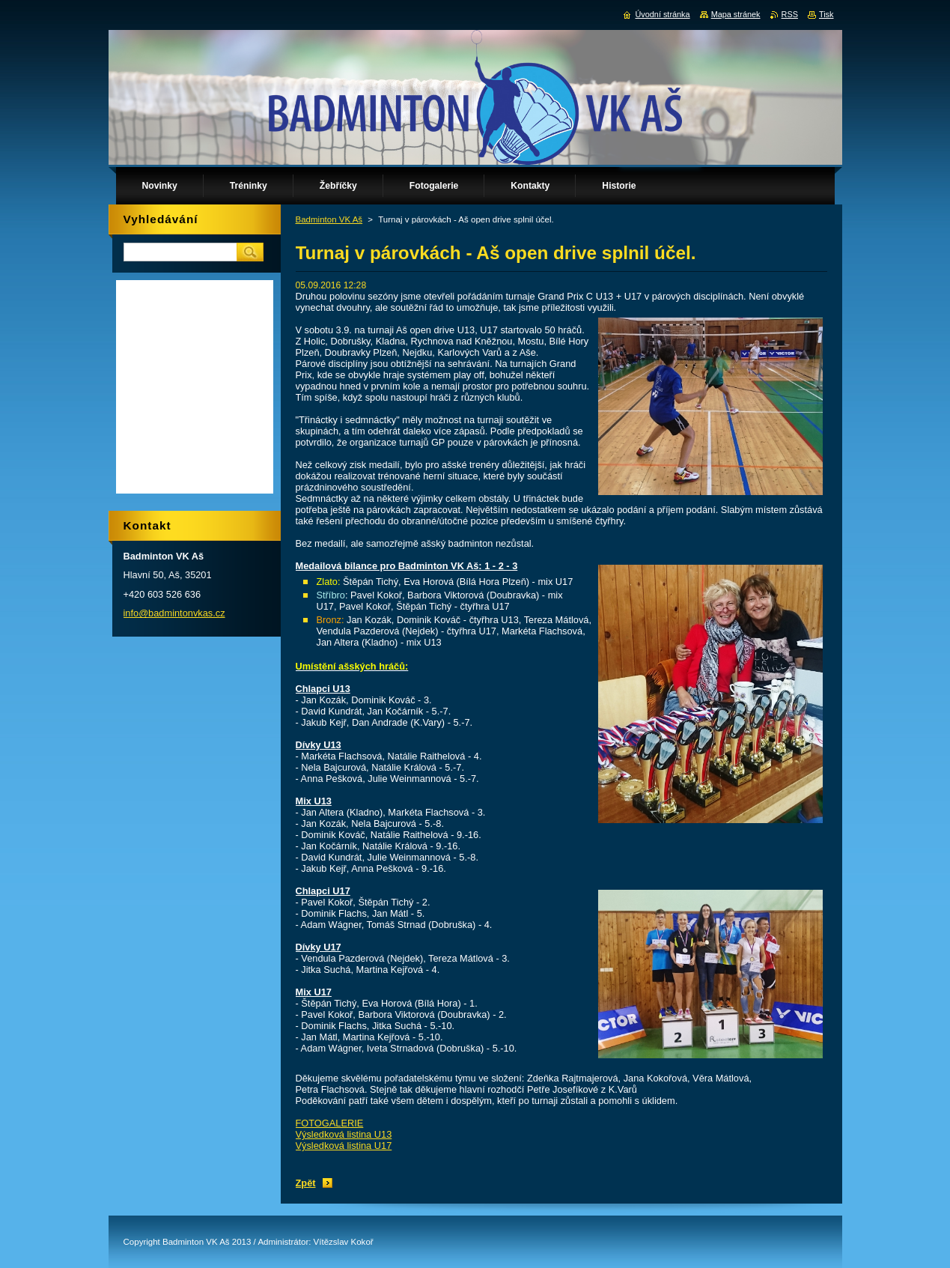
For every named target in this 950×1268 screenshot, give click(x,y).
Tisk (826, 14)
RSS (790, 14)
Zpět (306, 1183)
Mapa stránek (736, 14)
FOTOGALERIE (330, 1123)
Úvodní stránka (662, 14)
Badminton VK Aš (329, 219)
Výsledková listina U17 (344, 1145)
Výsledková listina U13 (344, 1134)
